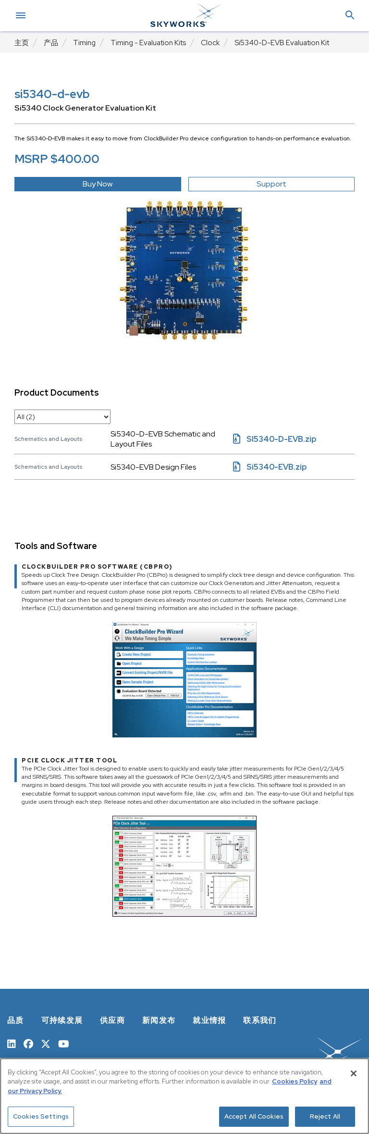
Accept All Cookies (253, 1116)
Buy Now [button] (97, 184)
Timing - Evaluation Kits (148, 43)
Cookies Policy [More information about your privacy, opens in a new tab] (294, 1081)
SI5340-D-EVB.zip (274, 439)
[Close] (353, 1073)
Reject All (325, 1116)
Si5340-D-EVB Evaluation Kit (281, 43)
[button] (350, 15)
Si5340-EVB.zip (270, 467)
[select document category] (62, 417)
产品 (51, 43)
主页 (21, 43)
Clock (210, 43)
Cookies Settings (41, 1116)
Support (271, 184)
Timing (84, 43)
